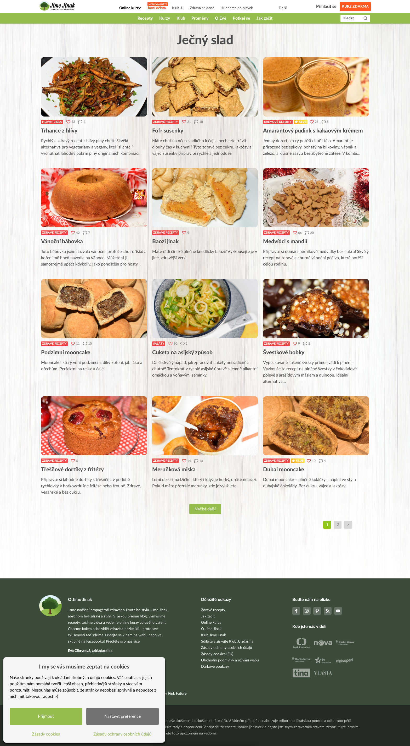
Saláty (158, 343)
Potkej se (241, 18)
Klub (180, 18)
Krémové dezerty (278, 121)
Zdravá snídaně (202, 8)
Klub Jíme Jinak (213, 635)
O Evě (220, 18)
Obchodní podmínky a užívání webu (230, 660)
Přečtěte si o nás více (123, 641)
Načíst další (205, 509)
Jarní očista (156, 8)
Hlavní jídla (52, 121)
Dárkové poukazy (215, 666)
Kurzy (164, 18)
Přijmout (46, 716)
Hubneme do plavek (236, 8)
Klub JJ (178, 8)
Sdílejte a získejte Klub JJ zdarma (227, 641)
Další (283, 8)
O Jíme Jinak (211, 629)
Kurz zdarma (355, 6)
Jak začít (264, 18)
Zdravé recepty (165, 121)
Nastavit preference (122, 716)
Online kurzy (211, 623)
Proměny (200, 18)
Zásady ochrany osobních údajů (226, 648)
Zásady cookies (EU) (217, 654)
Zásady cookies (46, 734)
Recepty (145, 18)
